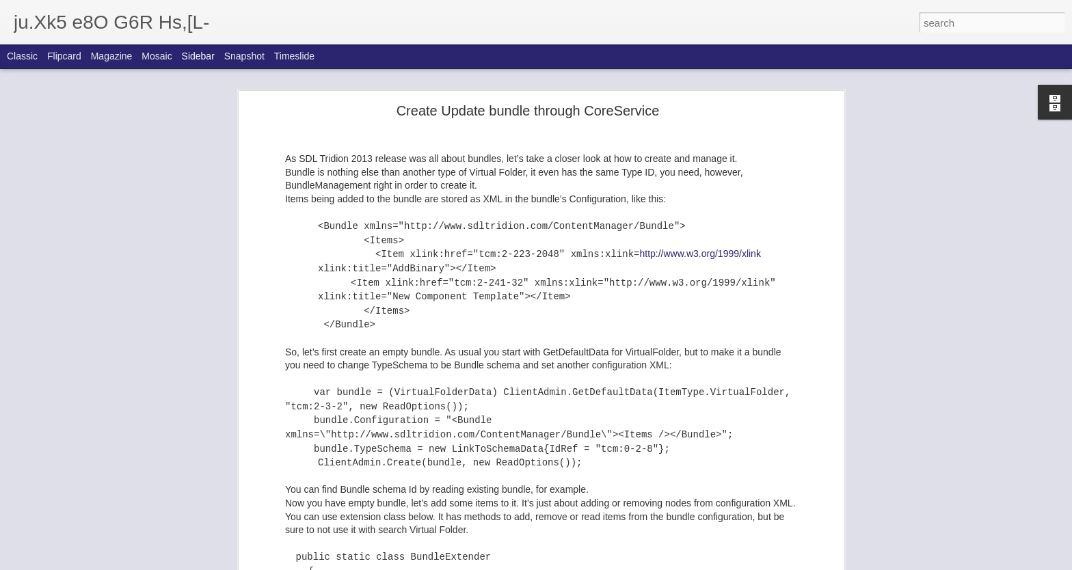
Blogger (578, 562)
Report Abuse (619, 562)
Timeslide (294, 56)
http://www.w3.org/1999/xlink (699, 193)
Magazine (112, 56)
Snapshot (244, 56)
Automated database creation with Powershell (117, 544)
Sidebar (198, 56)
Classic (22, 56)
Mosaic (157, 56)
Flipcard (64, 56)
